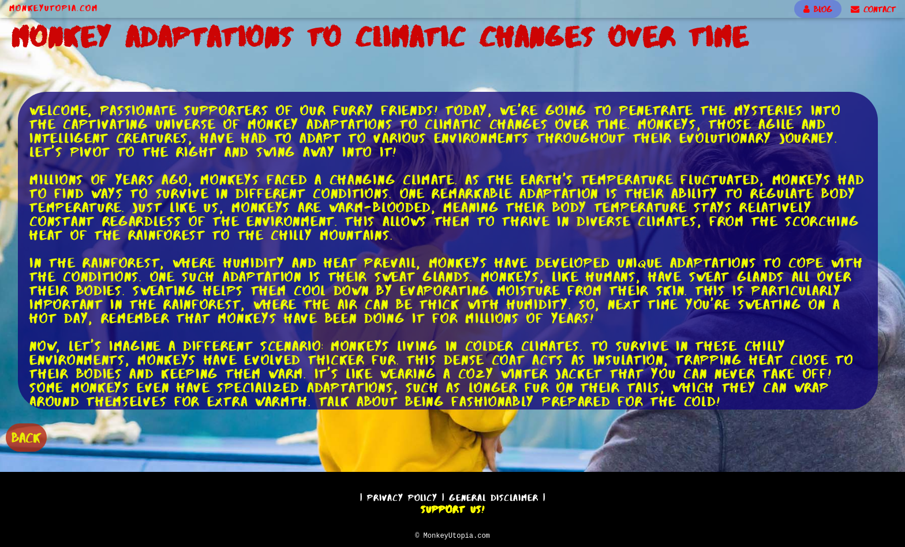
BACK (26, 436)
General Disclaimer (493, 495)
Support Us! (452, 507)
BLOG (817, 9)
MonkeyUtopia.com (53, 8)
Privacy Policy (402, 495)
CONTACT (873, 9)
